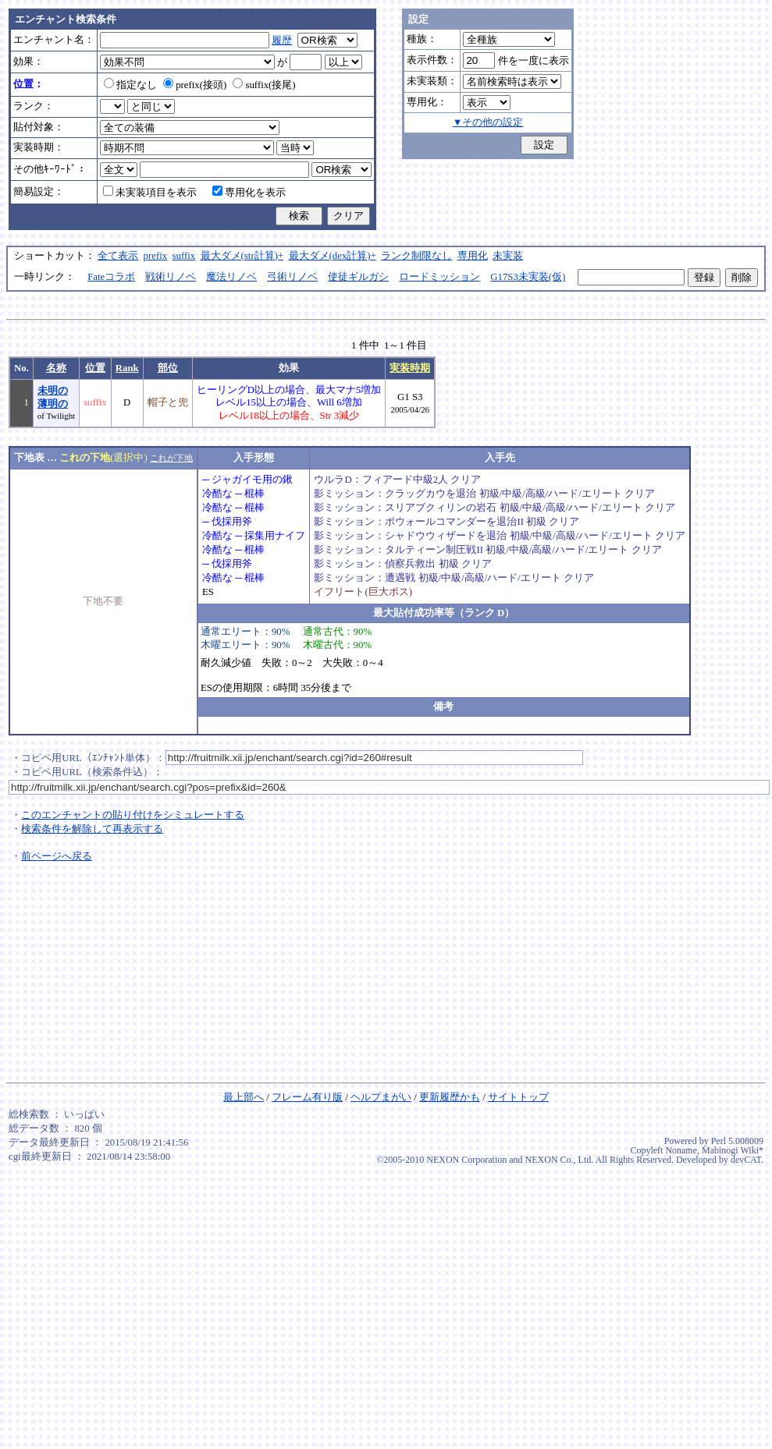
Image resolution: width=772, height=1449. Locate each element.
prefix (156, 255)
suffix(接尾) (264, 85)
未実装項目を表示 (150, 192)
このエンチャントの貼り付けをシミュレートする (132, 815)
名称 (56, 368)
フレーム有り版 (307, 1097)
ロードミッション (439, 276)
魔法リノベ (231, 276)
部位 (168, 368)
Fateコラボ (111, 276)
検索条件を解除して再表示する (92, 829)
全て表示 (118, 255)
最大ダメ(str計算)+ (242, 255)
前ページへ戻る (56, 856)
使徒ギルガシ (358, 276)
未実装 (508, 255)
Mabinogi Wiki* (732, 1150)
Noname (681, 1150)
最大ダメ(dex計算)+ (332, 255)
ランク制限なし (416, 255)
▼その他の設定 (488, 122)
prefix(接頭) (194, 85)
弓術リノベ (292, 276)
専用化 (472, 255)
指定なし (130, 85)
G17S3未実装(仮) (527, 276)
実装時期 (410, 368)
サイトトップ (518, 1097)
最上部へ (243, 1097)
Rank (127, 368)
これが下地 (171, 457)
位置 (95, 368)
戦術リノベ (170, 276)
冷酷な (217, 493)
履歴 (282, 40)
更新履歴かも (449, 1097)
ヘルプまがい (380, 1097)
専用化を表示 (249, 192)
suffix (184, 255)
